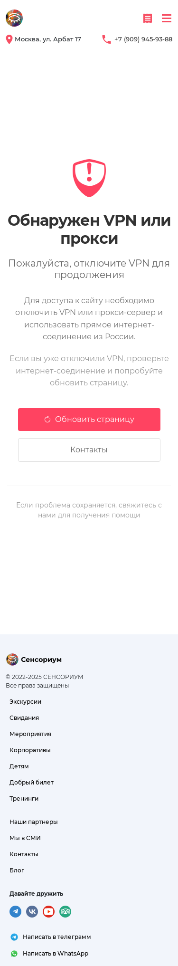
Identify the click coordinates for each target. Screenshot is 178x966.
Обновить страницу (89, 419)
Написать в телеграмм (57, 936)
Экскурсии (25, 701)
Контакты (89, 449)
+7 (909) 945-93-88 (143, 39)
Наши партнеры (33, 821)
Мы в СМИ (25, 838)
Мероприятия (30, 733)
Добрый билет (31, 782)
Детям (19, 766)
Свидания (24, 717)
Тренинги (23, 798)
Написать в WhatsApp (55, 953)
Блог (16, 870)
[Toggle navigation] (166, 18)
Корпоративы (30, 750)
